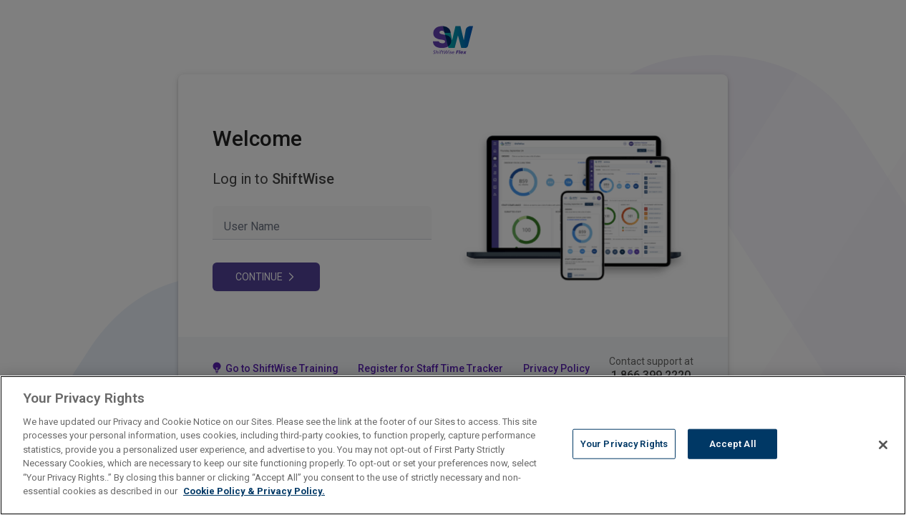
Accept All (732, 443)
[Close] (883, 445)
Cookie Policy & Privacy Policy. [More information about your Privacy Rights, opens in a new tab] (254, 491)
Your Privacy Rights (624, 443)
